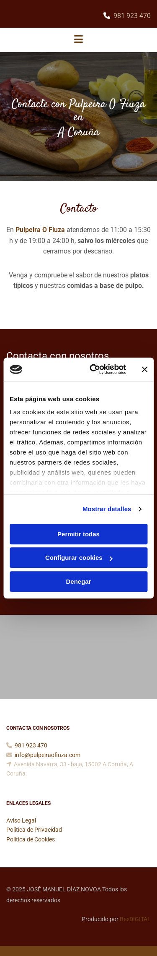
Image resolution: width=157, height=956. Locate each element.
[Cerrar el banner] (144, 369)
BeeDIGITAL (135, 919)
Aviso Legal (21, 820)
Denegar (78, 581)
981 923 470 (132, 16)
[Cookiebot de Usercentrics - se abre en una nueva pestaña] (93, 369)
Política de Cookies (30, 839)
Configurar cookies (79, 557)
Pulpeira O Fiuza (40, 230)
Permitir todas (78, 534)
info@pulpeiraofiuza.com (47, 755)
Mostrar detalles (106, 508)
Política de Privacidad (34, 829)
